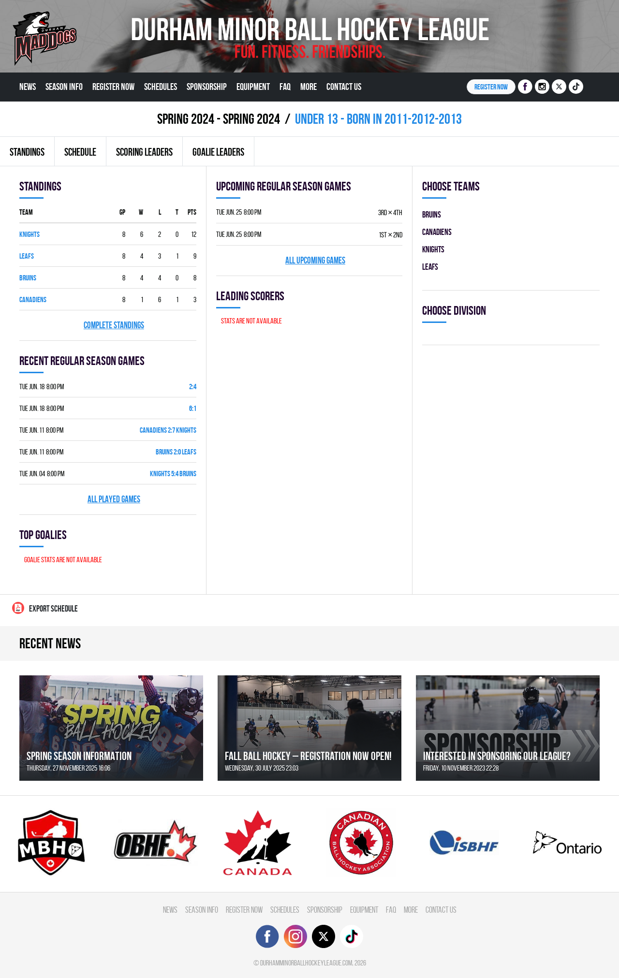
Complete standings (114, 325)
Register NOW (491, 87)
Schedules (160, 86)
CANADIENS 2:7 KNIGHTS (168, 430)
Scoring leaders (144, 152)
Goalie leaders (218, 152)
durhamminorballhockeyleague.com (306, 963)
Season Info (64, 86)
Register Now (113, 86)
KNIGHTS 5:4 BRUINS (173, 473)
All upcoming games (315, 260)
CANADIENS (32, 299)
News (27, 86)
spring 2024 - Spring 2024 (218, 119)
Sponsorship (207, 86)
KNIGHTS (29, 234)
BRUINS (27, 278)
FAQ (285, 86)
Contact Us (343, 86)
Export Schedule (45, 608)
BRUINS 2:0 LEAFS (176, 452)
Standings (27, 152)
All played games (114, 499)
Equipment (253, 86)
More (308, 86)
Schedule (80, 152)
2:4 (192, 386)
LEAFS (26, 256)
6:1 (192, 408)
